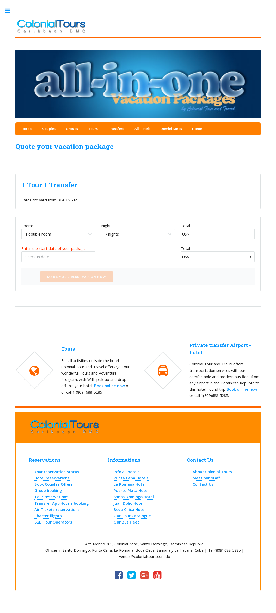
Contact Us (203, 484)
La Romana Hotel (130, 484)
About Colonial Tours (212, 471)
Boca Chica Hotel (129, 509)
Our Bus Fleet (126, 522)
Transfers (116, 128)
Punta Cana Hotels (131, 477)
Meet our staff (206, 477)
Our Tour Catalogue (132, 515)
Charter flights (48, 515)
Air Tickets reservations (57, 509)
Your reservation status (56, 471)
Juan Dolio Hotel (129, 503)
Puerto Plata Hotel (131, 490)
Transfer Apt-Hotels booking (61, 503)
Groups (72, 128)
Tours (93, 128)
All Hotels (142, 128)
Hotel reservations (52, 477)
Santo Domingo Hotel (134, 496)
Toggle (10, 11)
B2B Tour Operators (53, 522)
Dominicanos (171, 128)
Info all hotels (127, 471)
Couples (49, 128)
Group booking (48, 490)
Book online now (110, 385)
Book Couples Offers (53, 484)
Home (197, 128)
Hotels (26, 128)
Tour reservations (51, 496)
